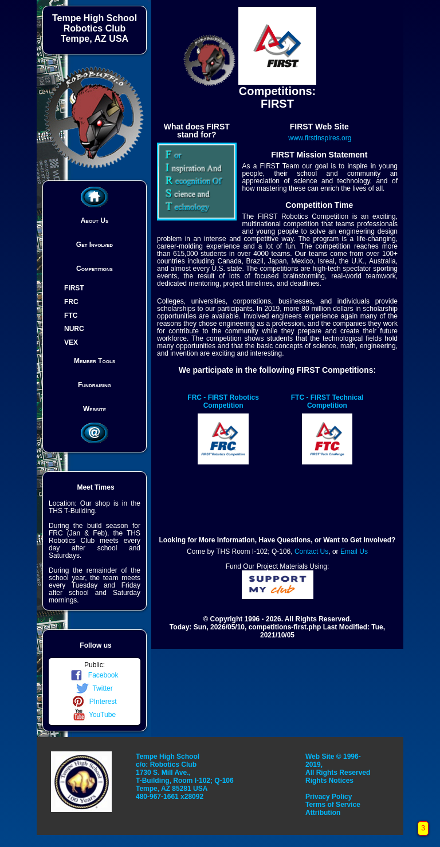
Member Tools (94, 361)
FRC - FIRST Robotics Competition (223, 401)
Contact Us (311, 551)
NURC (74, 329)
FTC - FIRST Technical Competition (327, 401)
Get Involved (94, 245)
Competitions (94, 269)
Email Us (354, 551)
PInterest (94, 702)
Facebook (94, 675)
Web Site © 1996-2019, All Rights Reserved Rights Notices (337, 769)
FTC (70, 315)
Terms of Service (332, 805)
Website (94, 409)
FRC (71, 302)
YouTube (94, 715)
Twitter (94, 688)
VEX (71, 342)
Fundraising (94, 385)
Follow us (95, 645)
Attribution (322, 813)
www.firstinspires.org (319, 138)
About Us (95, 220)
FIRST (74, 288)
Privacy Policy (328, 797)
